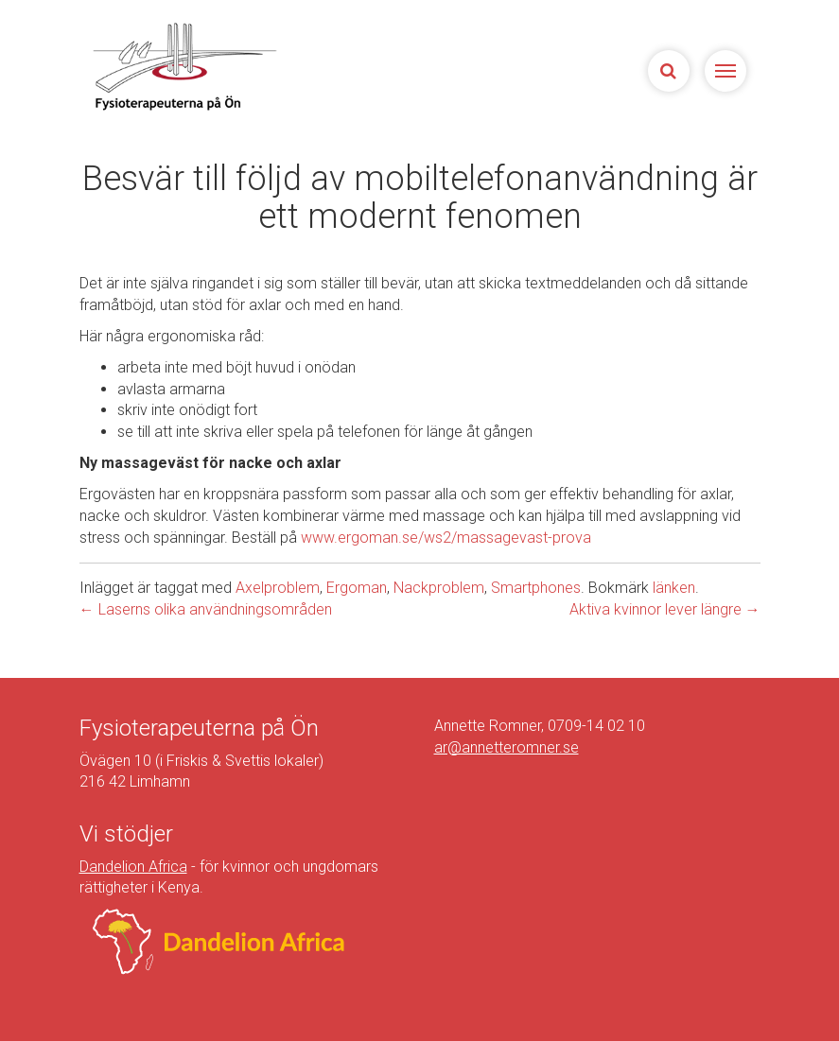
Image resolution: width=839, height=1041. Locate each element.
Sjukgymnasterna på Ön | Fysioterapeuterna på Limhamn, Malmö (183, 66)
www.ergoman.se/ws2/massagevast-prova (446, 538)
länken (674, 588)
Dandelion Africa (133, 867)
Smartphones (536, 588)
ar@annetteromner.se (506, 747)
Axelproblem (278, 588)
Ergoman (356, 588)
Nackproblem (438, 588)
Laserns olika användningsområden (205, 609)
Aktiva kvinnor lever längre (664, 609)
